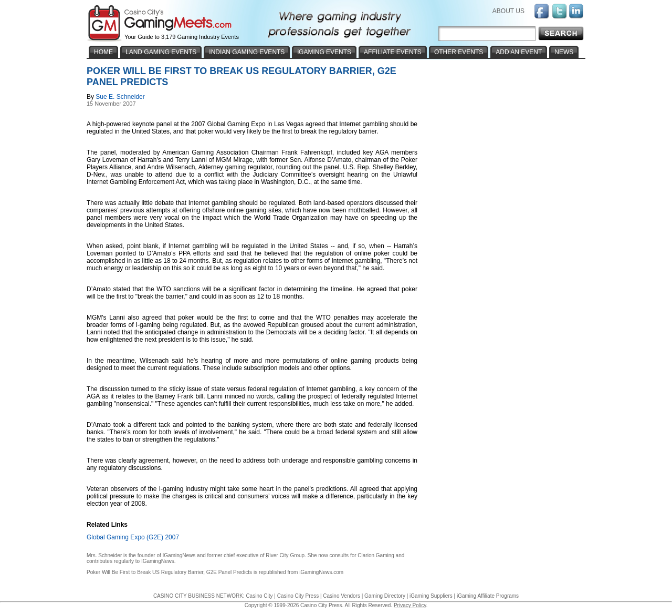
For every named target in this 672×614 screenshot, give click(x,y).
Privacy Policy (410, 605)
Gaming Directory (384, 596)
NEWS (563, 52)
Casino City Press (298, 596)
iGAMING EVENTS (324, 52)
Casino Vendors (341, 596)
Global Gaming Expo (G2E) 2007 (133, 537)
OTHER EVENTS (458, 52)
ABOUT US (508, 11)
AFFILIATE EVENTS (393, 52)
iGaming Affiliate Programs (488, 596)
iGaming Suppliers (431, 596)
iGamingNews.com (321, 572)
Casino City (259, 596)
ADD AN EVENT (519, 52)
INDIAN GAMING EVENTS (247, 52)
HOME (103, 52)
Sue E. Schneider (120, 96)
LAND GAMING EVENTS (160, 52)
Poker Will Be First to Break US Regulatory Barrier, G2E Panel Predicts (169, 572)
